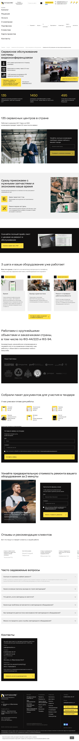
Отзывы (51, 714)
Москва (5, 704)
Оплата (51, 701)
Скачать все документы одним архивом (11, 426)
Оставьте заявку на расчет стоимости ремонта (38, 316)
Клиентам (6, 30)
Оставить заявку (11, 456)
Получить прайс (70, 713)
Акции (40, 707)
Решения (5, 14)
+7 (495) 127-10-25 (9, 654)
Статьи (51, 705)
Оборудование (53, 707)
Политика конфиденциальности (34, 723)
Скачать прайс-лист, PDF (11, 245)
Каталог (3, 7)
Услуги (4, 18)
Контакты (5, 39)
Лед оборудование (31, 701)
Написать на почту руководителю (16, 676)
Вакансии (41, 709)
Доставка (51, 699)
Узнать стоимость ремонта (53, 514)
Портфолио (6, 26)
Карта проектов (8, 34)
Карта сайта (42, 704)
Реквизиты (41, 699)
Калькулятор (52, 716)
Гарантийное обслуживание (42, 702)
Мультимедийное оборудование (32, 709)
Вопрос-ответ (53, 712)
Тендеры (41, 711)
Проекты (41, 697)
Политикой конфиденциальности (48, 451)
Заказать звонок (49, 2)
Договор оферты (68, 727)
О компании (6, 22)
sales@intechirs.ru (9, 647)
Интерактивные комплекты (31, 697)
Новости (51, 703)
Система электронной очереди (30, 705)
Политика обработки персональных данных (37, 724)
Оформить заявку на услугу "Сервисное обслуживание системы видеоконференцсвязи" (10, 82)
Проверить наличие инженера (61, 153)
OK (72, 737)
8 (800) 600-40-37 (27, 83)
